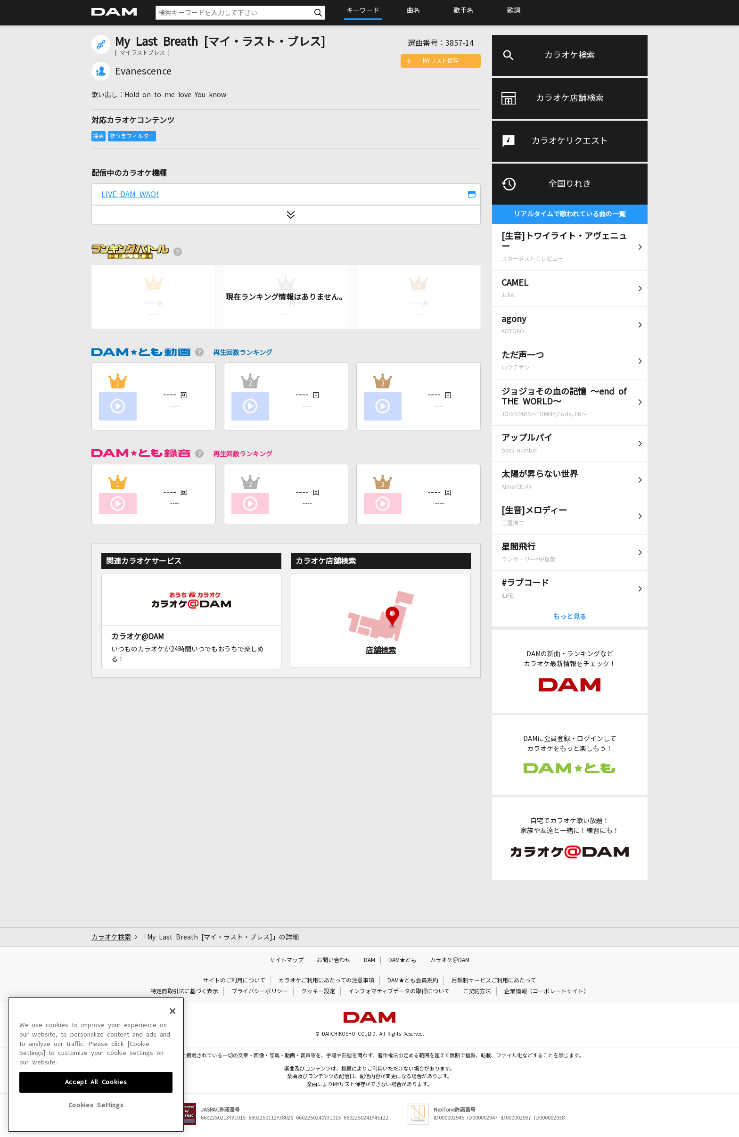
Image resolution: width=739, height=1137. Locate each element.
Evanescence (143, 71)
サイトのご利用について (234, 980)
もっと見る (569, 616)
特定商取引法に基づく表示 (184, 991)
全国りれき (570, 184)
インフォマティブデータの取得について (399, 991)
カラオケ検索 (569, 55)
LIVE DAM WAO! (130, 194)
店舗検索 (381, 650)
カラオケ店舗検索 (570, 98)
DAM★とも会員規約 (412, 980)
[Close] (172, 1073)
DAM (369, 960)
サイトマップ (287, 960)
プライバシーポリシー (259, 991)
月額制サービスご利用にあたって (494, 980)
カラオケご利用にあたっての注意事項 (326, 980)
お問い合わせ (334, 960)
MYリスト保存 (441, 61)
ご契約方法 (477, 991)
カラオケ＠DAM (449, 960)
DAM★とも (402, 960)
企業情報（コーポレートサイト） (546, 991)
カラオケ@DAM (137, 636)
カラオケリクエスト (570, 141)
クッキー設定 (318, 991)
